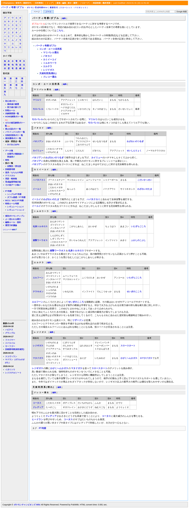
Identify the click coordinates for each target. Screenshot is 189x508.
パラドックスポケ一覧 (15, 132)
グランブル (10, 333)
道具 (7, 172)
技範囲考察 (10, 169)
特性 (7, 160)
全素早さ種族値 (14, 154)
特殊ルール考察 (12, 203)
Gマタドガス (146, 358)
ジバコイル (10, 343)
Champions (8, 3)
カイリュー (38, 150)
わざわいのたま (144, 189)
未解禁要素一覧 (12, 113)
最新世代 (27, 3)
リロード (85, 3)
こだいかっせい (144, 180)
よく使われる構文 (13, 219)
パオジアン (38, 141)
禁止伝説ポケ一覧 (13, 129)
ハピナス (9, 330)
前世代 (18, 3)
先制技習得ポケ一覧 (14, 135)
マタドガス (38, 358)
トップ (50, 3)
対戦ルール (10, 110)
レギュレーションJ (15, 210)
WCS (7, 200)
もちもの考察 (17, 172)
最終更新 (106, 3)
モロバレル (38, 109)
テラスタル (10, 175)
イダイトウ (10, 369)
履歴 (75, 3)
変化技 (18, 166)
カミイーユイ (50, 59)
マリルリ (37, 100)
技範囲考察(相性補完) (14, 349)
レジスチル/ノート (13, 373)
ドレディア (38, 407)
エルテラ (47, 66)
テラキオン (38, 291)
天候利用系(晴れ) (48, 73)
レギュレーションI (15, 207)
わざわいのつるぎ (135, 141)
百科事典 (39, 3)
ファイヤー (10, 340)
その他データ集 (12, 185)
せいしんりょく (134, 150)
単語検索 (97, 3)
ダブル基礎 (12, 197)
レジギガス (38, 345)
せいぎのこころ (134, 291)
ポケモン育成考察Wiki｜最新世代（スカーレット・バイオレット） (58, 7)
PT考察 (8, 191)
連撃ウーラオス (40, 240)
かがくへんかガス (129, 358)
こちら (60, 30)
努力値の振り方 (14, 107)
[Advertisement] (14, 276)
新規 (58, 3)
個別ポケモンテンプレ (15, 216)
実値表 (10, 157)
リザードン (77, 320)
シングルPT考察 (14, 194)
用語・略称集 (11, 179)
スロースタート (128, 345)
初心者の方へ (11, 101)
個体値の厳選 (13, 104)
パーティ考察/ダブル (12, 7)
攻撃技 (10, 166)
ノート (48, 12)
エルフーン (38, 277)
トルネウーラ (50, 63)
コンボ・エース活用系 (50, 49)
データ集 (9, 150)
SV (8, 144)
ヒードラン (37, 419)
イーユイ (37, 189)
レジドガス (48, 70)
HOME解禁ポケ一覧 (14, 116)
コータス (37, 403)
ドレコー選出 (50, 77)
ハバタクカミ (39, 180)
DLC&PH (15, 144)
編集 (64, 3)
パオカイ (47, 56)
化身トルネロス (40, 226)
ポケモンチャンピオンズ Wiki (27, 505)
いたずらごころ (138, 226)
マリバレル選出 (51, 52)
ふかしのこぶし (138, 240)
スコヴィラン (11, 356)
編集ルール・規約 (13, 222)
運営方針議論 (11, 225)
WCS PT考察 (18, 200)
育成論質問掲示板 (13, 182)
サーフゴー (10, 346)
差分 (70, 3)
